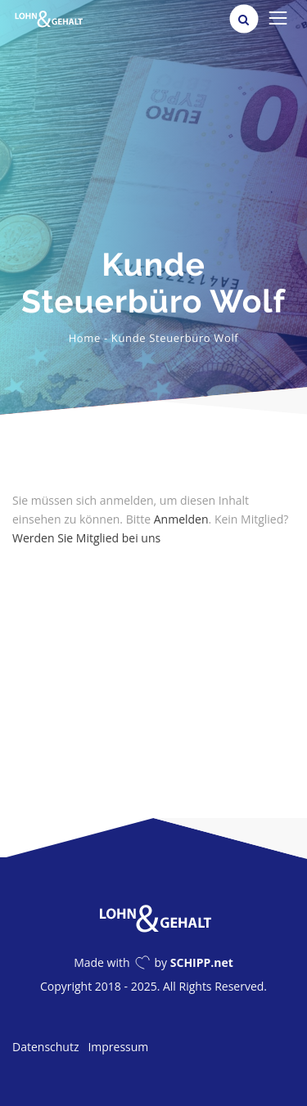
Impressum (118, 1046)
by (194, 962)
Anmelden (181, 519)
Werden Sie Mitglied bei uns (86, 538)
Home (85, 337)
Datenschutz (45, 1046)
